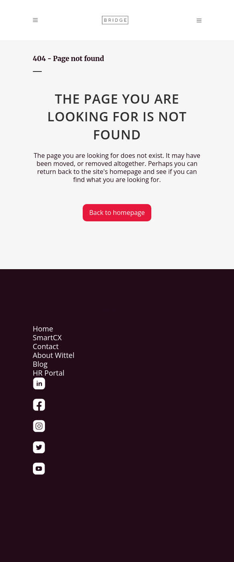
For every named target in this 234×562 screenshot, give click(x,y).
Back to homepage (117, 212)
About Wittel (54, 355)
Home (43, 328)
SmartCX (47, 337)
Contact (46, 346)
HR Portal (49, 373)
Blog (40, 364)
